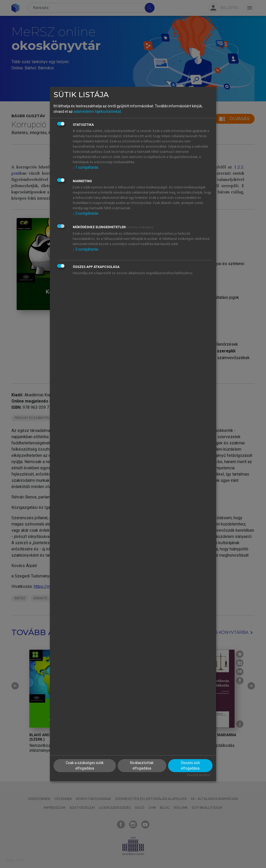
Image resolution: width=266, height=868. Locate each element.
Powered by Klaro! (198, 775)
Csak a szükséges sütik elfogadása (85, 765)
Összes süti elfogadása (190, 765)
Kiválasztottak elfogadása (142, 765)
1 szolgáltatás (85, 167)
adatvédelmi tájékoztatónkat (97, 111)
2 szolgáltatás (85, 213)
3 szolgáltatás (85, 249)
